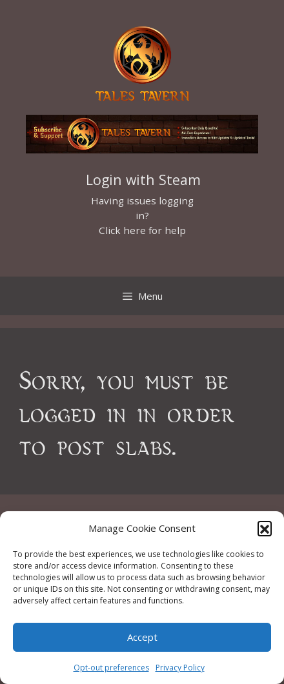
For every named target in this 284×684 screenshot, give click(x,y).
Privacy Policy (180, 667)
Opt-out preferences (111, 667)
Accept (142, 636)
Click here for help (142, 230)
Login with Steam (143, 179)
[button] (264, 528)
